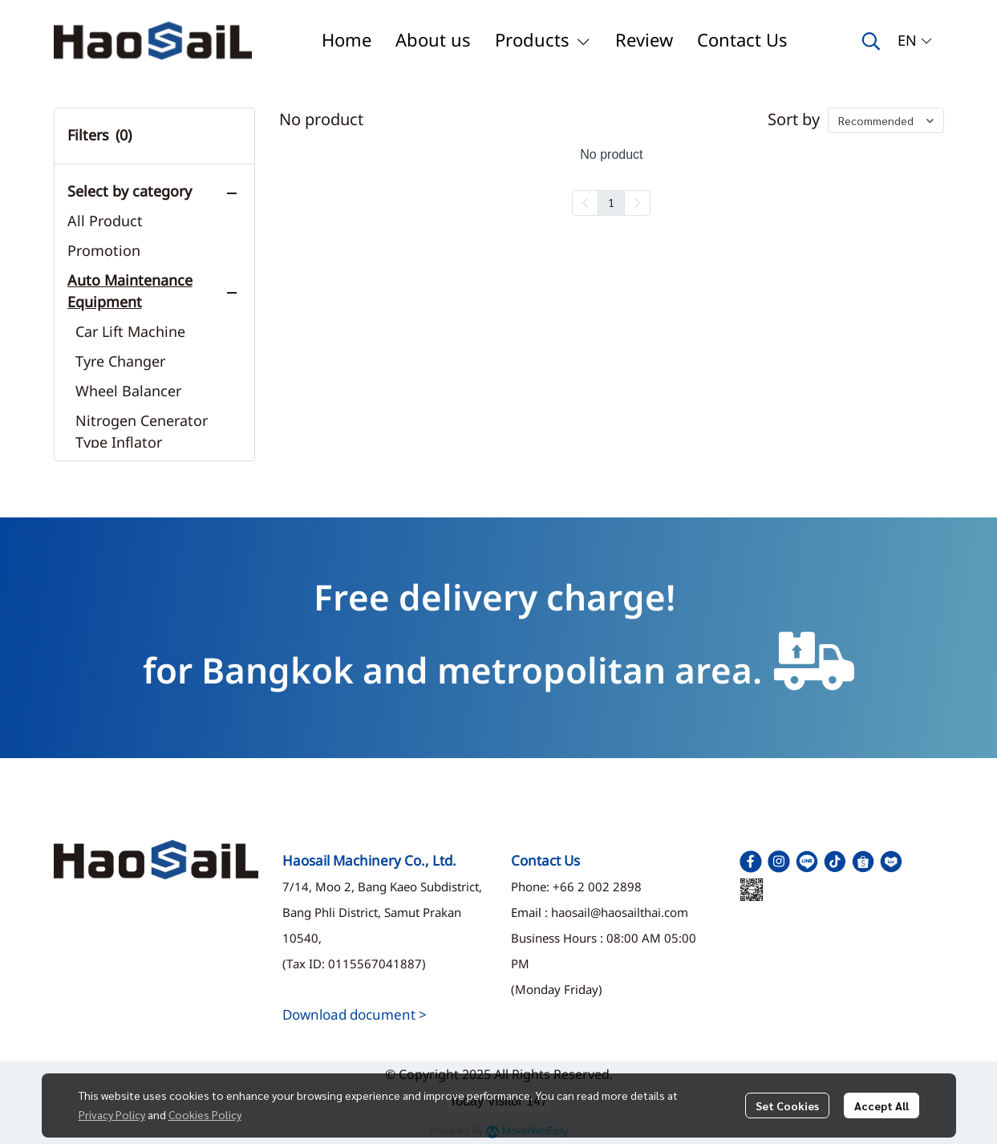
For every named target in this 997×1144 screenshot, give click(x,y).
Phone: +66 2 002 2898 (576, 887)
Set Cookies (787, 1105)
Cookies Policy (204, 1114)
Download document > (354, 1015)
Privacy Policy (112, 1114)
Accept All (881, 1105)
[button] (871, 41)
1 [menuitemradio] (611, 202)
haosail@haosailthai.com (619, 913)
